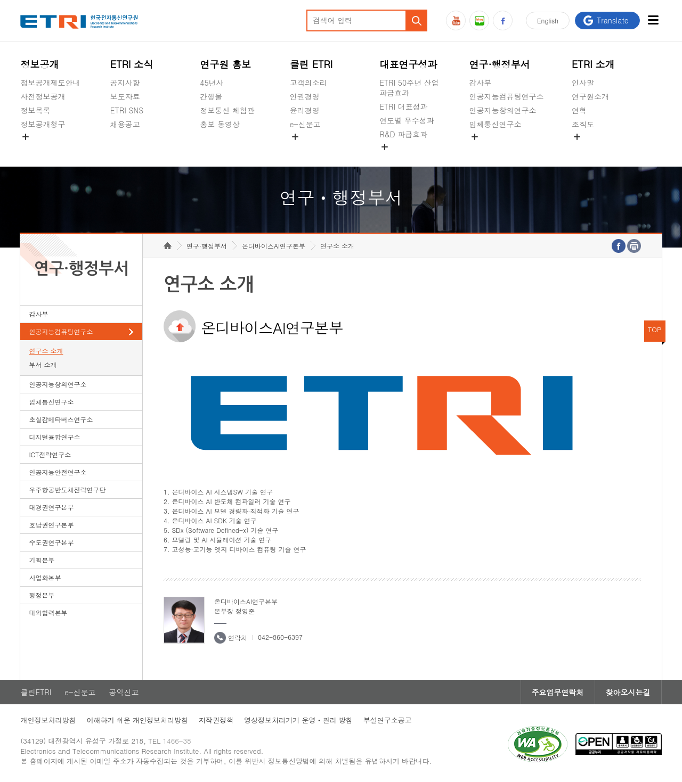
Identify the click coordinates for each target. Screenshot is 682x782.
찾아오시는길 (628, 692)
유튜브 (456, 20)
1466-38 (177, 741)
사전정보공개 (42, 96)
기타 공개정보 (595, 149)
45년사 (211, 82)
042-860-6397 (280, 636)
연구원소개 (590, 96)
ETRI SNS (126, 110)
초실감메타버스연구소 (506, 149)
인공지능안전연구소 (57, 471)
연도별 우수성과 (406, 120)
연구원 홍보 (225, 64)
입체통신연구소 (495, 124)
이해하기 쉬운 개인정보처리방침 (137, 720)
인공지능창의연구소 (503, 110)
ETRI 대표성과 (403, 106)
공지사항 (125, 82)
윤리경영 (305, 110)
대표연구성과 (408, 64)
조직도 (583, 124)
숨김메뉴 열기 (25, 136)
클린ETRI (35, 692)
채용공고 (125, 124)
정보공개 (39, 64)
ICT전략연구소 (50, 454)
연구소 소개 (46, 350)
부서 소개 (42, 364)
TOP (655, 329)
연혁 (579, 110)
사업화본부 (45, 577)
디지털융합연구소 (54, 436)
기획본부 (41, 559)
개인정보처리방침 (48, 720)
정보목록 (35, 110)
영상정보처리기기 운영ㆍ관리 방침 (298, 720)
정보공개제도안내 (50, 82)
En (547, 20)
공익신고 (305, 149)
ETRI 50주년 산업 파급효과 (409, 87)
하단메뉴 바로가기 (0, 0)
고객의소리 (308, 82)
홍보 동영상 (220, 124)
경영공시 (35, 149)
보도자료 (125, 96)
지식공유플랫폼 (405, 159)
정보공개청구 (42, 124)
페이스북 (503, 20)
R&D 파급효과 (403, 134)
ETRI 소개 (593, 64)
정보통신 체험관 (227, 110)
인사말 (583, 82)
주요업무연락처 (558, 692)
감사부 (480, 82)
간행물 (211, 96)
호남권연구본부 (51, 524)
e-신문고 (305, 124)
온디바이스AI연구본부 (273, 245)
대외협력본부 (48, 612)
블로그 (479, 20)
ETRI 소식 (131, 64)
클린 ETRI (311, 64)
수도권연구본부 (51, 542)
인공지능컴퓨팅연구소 (506, 96)
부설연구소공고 (387, 720)
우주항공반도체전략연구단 (67, 489)
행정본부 (41, 594)
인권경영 (305, 96)
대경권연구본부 (51, 507)
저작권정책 (216, 720)
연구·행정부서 (499, 64)
